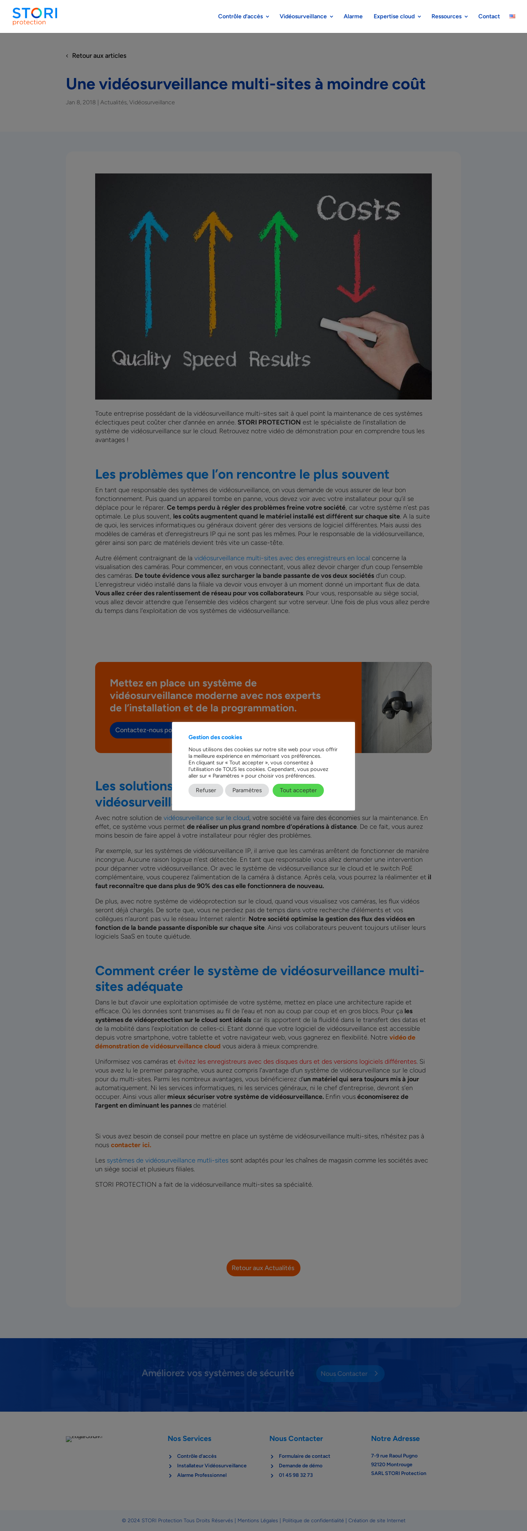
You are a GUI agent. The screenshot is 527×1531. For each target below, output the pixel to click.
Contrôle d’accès (240, 17)
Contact (489, 17)
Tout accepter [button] (298, 790)
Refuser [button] (206, 790)
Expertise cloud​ (394, 17)
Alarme (354, 17)
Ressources (446, 17)
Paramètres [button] (247, 790)
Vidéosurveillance (303, 17)
